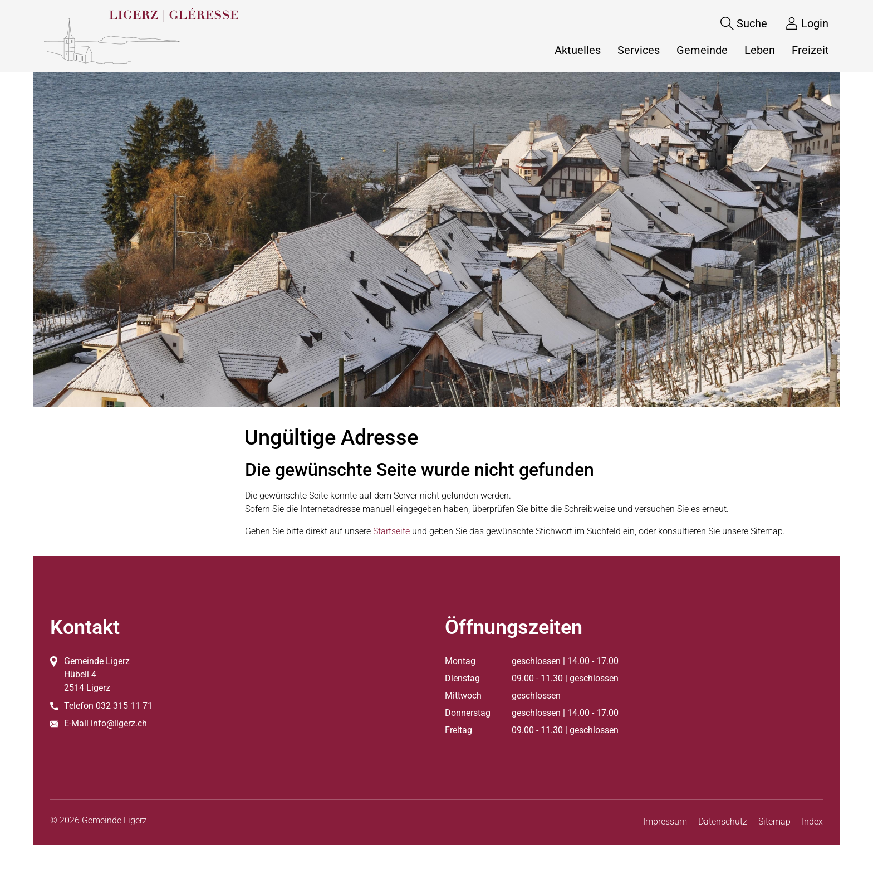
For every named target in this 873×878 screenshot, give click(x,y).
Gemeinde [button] (702, 50)
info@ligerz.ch (119, 723)
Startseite (391, 531)
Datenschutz (722, 821)
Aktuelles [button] (578, 50)
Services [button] (638, 50)
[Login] (798, 23)
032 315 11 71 (124, 705)
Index (812, 821)
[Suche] (735, 23)
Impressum (665, 821)
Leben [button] (759, 50)
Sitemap (774, 821)
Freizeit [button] (810, 50)
